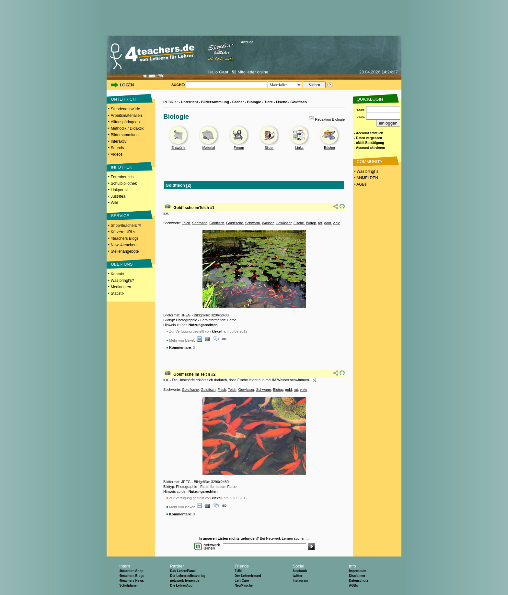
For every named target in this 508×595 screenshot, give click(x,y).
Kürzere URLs (123, 232)
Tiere (268, 102)
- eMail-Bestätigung (369, 143)
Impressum (357, 571)
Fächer (238, 102)
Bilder (269, 147)
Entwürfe (178, 147)
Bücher (329, 147)
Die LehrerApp (181, 585)
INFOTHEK (121, 167)
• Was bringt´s (365, 171)
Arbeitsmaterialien (126, 115)
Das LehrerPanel (183, 571)
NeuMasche (244, 585)
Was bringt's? (122, 280)
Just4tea (118, 196)
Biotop (311, 223)
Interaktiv (119, 141)
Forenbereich (122, 177)
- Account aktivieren (369, 147)
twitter (297, 576)
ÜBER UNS (122, 264)
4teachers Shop (131, 571)
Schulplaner (128, 585)
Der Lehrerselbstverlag (187, 576)
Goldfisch (298, 102)
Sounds (117, 148)
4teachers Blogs (125, 238)
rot (320, 223)
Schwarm (252, 223)
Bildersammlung (125, 135)
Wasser (267, 223)
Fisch (222, 389)
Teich (186, 223)
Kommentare (180, 347)
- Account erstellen (368, 133)
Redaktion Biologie (330, 119)
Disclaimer (357, 576)
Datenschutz (358, 580)
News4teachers (124, 245)
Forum (239, 147)
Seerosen (199, 223)
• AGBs (360, 184)
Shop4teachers (126, 225)
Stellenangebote (125, 251)
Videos (116, 154)
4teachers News (131, 580)
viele (337, 223)
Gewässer (284, 223)
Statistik (117, 293)
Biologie (254, 102)
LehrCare (242, 580)
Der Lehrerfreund (248, 576)
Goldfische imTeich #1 (193, 207)
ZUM (238, 571)
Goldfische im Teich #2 (194, 374)
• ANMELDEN (365, 178)
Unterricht (189, 102)
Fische (281, 102)
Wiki (114, 203)
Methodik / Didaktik (127, 128)
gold (327, 223)
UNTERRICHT (124, 99)
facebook (300, 571)
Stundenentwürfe (125, 109)
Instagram (300, 580)
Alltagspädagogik (125, 122)
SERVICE (120, 215)
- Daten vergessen (368, 138)
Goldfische (234, 223)
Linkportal (119, 190)
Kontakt (117, 274)
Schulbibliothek (124, 183)
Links (299, 147)
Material (208, 147)
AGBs (353, 585)
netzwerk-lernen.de (185, 580)
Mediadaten (121, 287)
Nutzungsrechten (203, 325)
